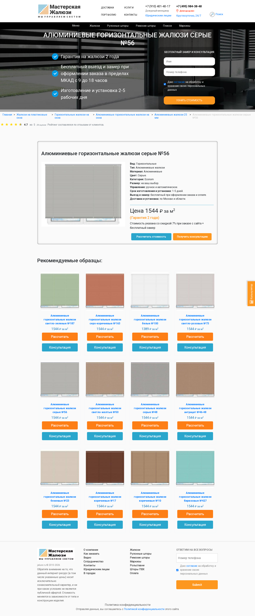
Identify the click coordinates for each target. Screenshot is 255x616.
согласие (179, 82)
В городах (89, 573)
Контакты (130, 14)
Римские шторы (146, 25)
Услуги (129, 7)
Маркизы (184, 25)
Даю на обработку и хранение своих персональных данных (186, 85)
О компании (91, 549)
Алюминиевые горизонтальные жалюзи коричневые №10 (150, 496)
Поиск (219, 14)
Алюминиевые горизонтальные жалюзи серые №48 (150, 408)
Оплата (134, 573)
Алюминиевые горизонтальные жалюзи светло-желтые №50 (105, 408)
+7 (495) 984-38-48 (189, 6)
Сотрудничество (93, 561)
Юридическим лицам (158, 15)
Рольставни (137, 565)
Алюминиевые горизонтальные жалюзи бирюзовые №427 (195, 496)
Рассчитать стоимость (151, 236)
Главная (7, 114)
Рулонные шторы (118, 25)
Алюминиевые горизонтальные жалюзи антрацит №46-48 (195, 408)
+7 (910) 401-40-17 (157, 6)
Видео (87, 557)
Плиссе (167, 25)
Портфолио (108, 14)
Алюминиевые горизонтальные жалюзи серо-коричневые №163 (105, 319)
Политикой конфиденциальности (144, 609)
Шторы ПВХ (137, 569)
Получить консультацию (192, 236)
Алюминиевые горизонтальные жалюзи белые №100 (150, 319)
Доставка (107, 7)
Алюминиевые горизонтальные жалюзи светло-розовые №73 (195, 319)
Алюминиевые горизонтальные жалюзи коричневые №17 (105, 496)
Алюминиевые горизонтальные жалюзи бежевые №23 (60, 496)
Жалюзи (95, 25)
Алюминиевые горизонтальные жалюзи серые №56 (60, 408)
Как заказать (91, 553)
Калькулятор (251, 294)
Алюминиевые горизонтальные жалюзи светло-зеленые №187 (60, 319)
